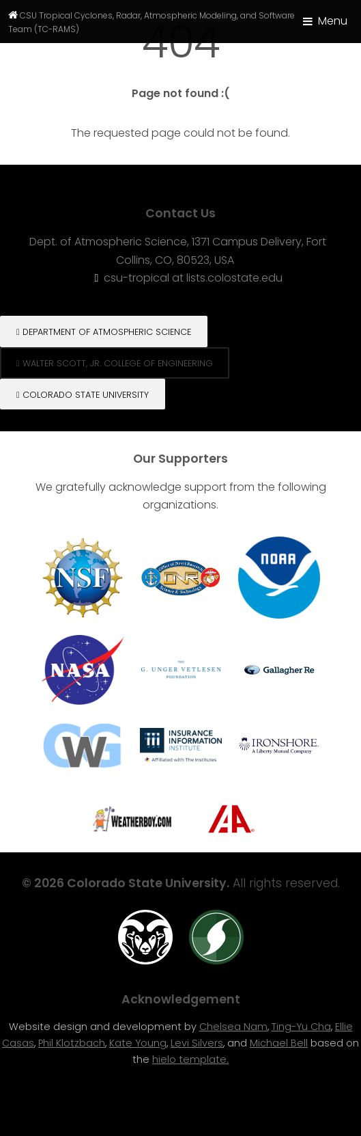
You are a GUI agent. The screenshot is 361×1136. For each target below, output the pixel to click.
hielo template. (190, 1059)
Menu (332, 21)
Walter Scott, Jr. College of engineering (114, 363)
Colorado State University (82, 395)
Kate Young (138, 1043)
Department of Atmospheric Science (103, 332)
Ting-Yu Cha (301, 1026)
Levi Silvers (197, 1043)
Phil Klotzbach (71, 1043)
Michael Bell (279, 1043)
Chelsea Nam (233, 1026)
